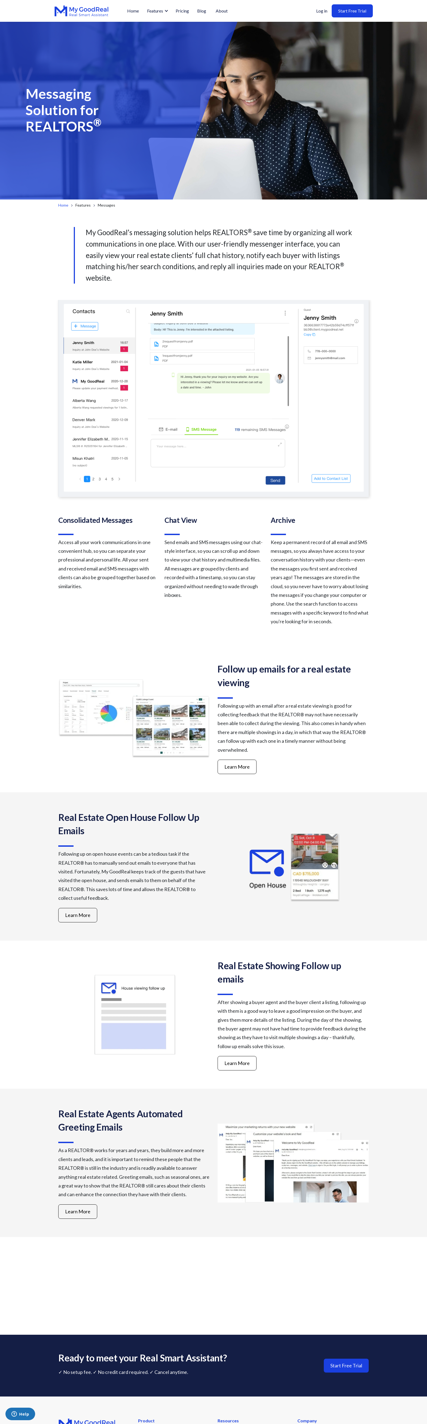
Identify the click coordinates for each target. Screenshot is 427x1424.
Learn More (237, 767)
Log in (321, 10)
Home (133, 10)
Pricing (182, 10)
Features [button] (155, 10)
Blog (201, 10)
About (222, 10)
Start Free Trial (352, 10)
